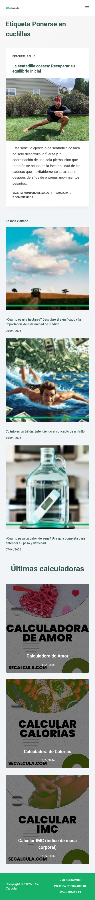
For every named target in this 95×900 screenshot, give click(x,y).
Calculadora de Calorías (47, 751)
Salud (31, 56)
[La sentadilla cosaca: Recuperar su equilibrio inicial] (47, 109)
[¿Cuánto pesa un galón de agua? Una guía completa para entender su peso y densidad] (47, 487)
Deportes (19, 56)
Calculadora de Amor (47, 656)
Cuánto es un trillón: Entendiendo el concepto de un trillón (46, 431)
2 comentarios (22, 197)
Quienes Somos (70, 880)
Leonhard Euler (70, 892)
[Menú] (87, 8)
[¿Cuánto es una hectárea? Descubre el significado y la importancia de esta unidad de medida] (47, 268)
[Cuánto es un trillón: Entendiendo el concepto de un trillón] (47, 380)
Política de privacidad (70, 886)
